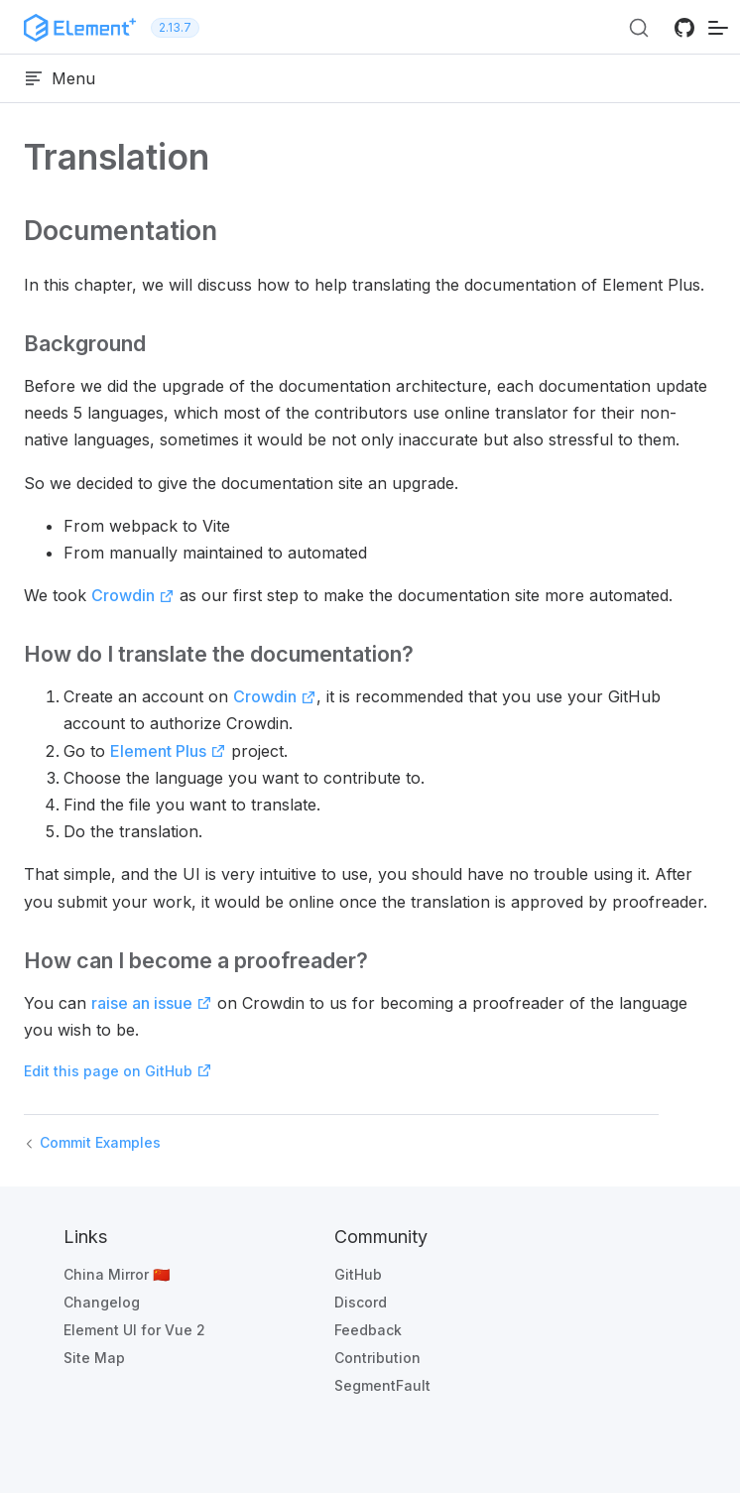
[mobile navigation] (718, 27)
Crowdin (133, 595)
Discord (360, 1302)
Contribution (377, 1357)
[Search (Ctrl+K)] (639, 28)
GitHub (358, 1274)
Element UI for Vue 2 (134, 1329)
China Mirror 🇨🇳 (116, 1274)
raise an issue (151, 1003)
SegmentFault (382, 1385)
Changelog (101, 1302)
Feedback (368, 1329)
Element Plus (168, 751)
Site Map (94, 1357)
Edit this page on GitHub (118, 1070)
